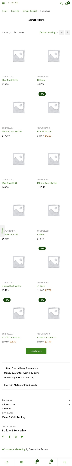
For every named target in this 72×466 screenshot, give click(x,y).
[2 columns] (67, 32)
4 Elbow (40, 234)
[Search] (61, 3)
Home (5, 11)
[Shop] (21, 462)
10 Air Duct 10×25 (10, 80)
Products (15, 11)
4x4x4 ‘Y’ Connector (47, 337)
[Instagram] (16, 437)
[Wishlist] (36, 462)
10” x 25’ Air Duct (44, 131)
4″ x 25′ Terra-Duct (11, 337)
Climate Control (30, 11)
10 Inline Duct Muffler (12, 131)
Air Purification (44, 128)
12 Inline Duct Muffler (47, 183)
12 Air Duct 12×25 (9, 183)
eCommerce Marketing (14, 449)
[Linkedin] (3, 437)
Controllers (8, 76)
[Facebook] (9, 437)
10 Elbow (41, 80)
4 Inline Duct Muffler (11, 286)
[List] (61, 32)
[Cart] (66, 3)
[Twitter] (22, 437)
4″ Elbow (41, 286)
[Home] (7, 462)
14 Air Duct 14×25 (10, 234)
